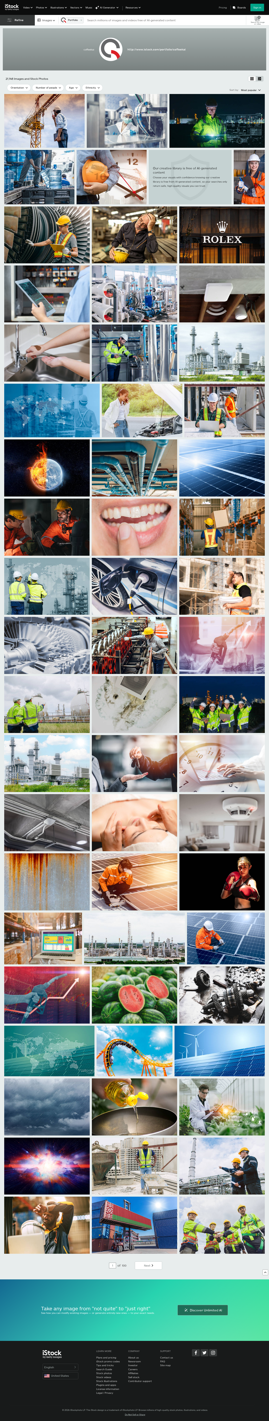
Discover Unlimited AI (202, 1310)
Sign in (257, 7)
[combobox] (46, 20)
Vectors (74, 7)
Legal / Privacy (104, 1392)
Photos (40, 7)
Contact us (166, 1357)
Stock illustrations (106, 1381)
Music (89, 7)
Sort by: (234, 89)
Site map (165, 1365)
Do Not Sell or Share (135, 1414)
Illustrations (57, 7)
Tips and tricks (105, 1365)
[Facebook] (196, 1352)
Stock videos (103, 1377)
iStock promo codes (108, 1361)
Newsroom (134, 1361)
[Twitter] (204, 1352)
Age (71, 87)
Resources (132, 7)
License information (107, 1388)
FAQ (162, 1361)
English (60, 1367)
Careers (132, 1369)
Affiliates (133, 1373)
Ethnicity (91, 87)
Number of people (46, 87)
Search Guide (104, 1369)
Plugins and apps (106, 1384)
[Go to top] (265, 1272)
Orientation (17, 87)
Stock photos (104, 1373)
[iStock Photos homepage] (13, 7)
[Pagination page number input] (112, 1265)
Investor (133, 1365)
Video (26, 7)
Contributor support (140, 1381)
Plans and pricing (106, 1357)
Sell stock (133, 1377)
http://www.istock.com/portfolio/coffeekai (156, 49)
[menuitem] (27, 10)
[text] (165, 20)
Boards (241, 7)
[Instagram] (213, 1352)
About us (133, 1357)
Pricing (223, 7)
